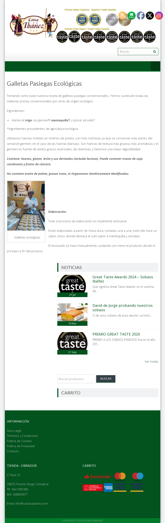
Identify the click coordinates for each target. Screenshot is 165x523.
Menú (155, 66)
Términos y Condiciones (22, 436)
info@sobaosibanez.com (31, 503)
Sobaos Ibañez (93, 520)
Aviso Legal (14, 431)
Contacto (13, 451)
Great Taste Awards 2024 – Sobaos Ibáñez (123, 279)
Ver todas (151, 361)
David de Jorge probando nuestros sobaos (123, 307)
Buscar (105, 378)
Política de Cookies (19, 441)
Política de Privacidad (21, 446)
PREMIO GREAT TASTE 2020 (116, 334)
